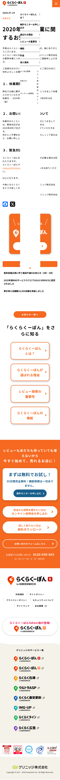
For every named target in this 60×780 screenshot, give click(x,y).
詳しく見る (34, 246)
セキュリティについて (44, 600)
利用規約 (19, 594)
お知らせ (7, 18)
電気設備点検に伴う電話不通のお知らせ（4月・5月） (29, 273)
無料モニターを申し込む (31, 493)
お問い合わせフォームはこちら (34, 544)
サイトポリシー (37, 594)
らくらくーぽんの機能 (32, 416)
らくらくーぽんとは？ (33, 351)
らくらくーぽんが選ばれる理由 (32, 373)
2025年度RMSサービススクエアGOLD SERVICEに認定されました (29, 282)
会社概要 (39, 606)
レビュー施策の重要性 (33, 394)
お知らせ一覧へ (30, 314)
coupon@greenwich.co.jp (16, 168)
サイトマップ (23, 606)
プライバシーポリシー (15, 600)
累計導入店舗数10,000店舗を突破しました (24, 291)
